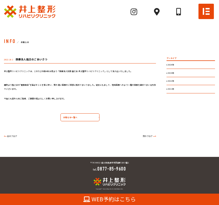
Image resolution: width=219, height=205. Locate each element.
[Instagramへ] (134, 11)
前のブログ (12, 136)
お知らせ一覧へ (68, 118)
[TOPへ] (29, 11)
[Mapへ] (157, 11)
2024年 (171, 72)
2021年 (171, 88)
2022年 (171, 80)
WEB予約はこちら (109, 199)
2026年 (171, 64)
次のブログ (148, 136)
